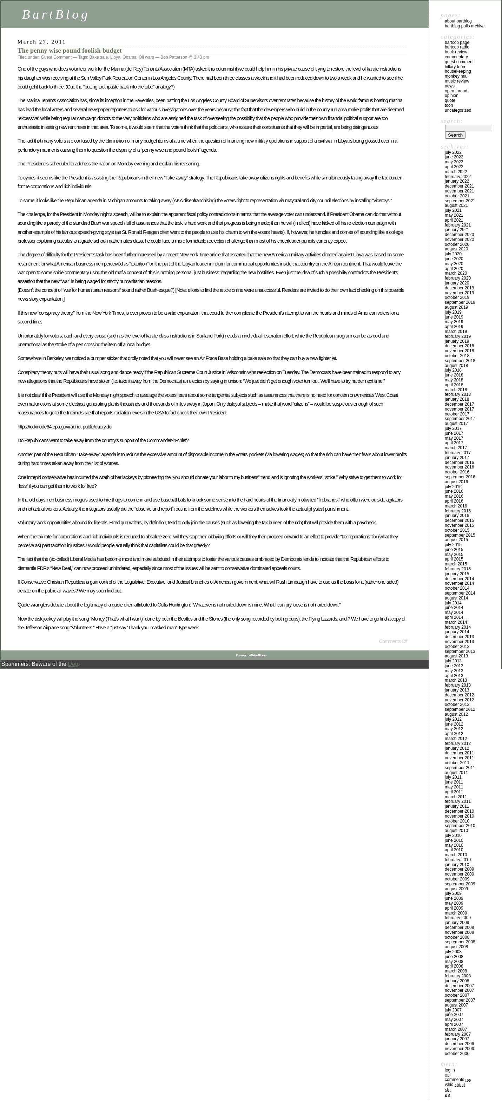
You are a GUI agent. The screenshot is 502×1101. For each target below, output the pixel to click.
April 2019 (454, 326)
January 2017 (457, 457)
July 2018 (453, 370)
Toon (449, 105)
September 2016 (460, 476)
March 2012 (456, 738)
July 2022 (453, 152)
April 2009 (454, 908)
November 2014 (459, 583)
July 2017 (453, 428)
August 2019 (456, 307)
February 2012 (458, 743)
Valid (455, 1084)
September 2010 (460, 825)
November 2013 (459, 641)
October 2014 (457, 588)
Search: (452, 120)
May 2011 (454, 787)
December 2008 (459, 927)
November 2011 (459, 757)
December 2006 (459, 1043)
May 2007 (454, 1019)
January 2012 (457, 748)
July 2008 (453, 951)
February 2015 (458, 568)
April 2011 (454, 791)
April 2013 (454, 675)
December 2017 (459, 404)
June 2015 (454, 549)
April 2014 (454, 617)
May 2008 (454, 961)
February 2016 (458, 511)
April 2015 (454, 559)
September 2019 (460, 302)
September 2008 (460, 941)
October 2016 (457, 472)
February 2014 (458, 627)
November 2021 (459, 191)
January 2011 (457, 806)
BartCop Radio (457, 47)
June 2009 (454, 898)
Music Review (457, 81)
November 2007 (459, 990)
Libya (115, 57)
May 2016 (454, 496)
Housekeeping (458, 71)
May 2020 (454, 263)
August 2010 (456, 830)
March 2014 (456, 622)
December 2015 (459, 520)
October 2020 (457, 244)
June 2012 (454, 724)
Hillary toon (455, 66)
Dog (73, 664)
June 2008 (454, 956)
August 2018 (456, 365)
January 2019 (457, 341)
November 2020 (459, 239)
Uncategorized (458, 110)
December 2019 (459, 288)
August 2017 (456, 423)
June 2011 (454, 782)
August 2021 (456, 205)
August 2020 (456, 249)
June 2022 (454, 157)
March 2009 (456, 913)
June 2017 (454, 433)
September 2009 (460, 884)
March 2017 (456, 447)
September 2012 (460, 709)
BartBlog (56, 14)
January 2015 (457, 573)
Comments (458, 1079)
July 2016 (453, 486)
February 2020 (458, 278)
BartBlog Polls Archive (464, 26)
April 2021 (454, 220)
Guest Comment (56, 57)
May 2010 (454, 845)
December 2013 (459, 636)
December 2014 (459, 578)
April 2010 (454, 849)
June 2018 (454, 375)
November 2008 (459, 932)
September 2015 (460, 535)
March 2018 (456, 389)
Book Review (456, 52)
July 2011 (453, 777)
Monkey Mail (456, 76)
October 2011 (457, 762)
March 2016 (456, 506)
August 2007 (456, 1005)
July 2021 (453, 210)
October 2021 (457, 196)
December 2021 (459, 186)
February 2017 (458, 452)
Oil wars (146, 57)
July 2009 (453, 893)
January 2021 (457, 229)
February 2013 (458, 685)
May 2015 (454, 554)
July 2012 (453, 719)
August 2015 (456, 539)
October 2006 (457, 1053)
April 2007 (454, 1024)
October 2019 (457, 297)
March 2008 (456, 971)
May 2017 (454, 438)
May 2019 (454, 321)
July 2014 (453, 603)
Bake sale (99, 57)
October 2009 (457, 879)
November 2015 (459, 525)
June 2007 (454, 1014)
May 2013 (454, 670)
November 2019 (459, 292)
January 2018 (457, 399)
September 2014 (460, 593)
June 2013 (454, 665)
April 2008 (454, 966)
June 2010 (454, 840)
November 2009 (459, 874)
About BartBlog (458, 21)
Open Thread (456, 91)
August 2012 (456, 714)
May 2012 (454, 728)
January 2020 (457, 283)
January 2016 (457, 515)
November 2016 (459, 467)
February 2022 (458, 176)
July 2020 (453, 253)
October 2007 (457, 995)
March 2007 (456, 1029)
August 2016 (456, 481)
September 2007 (460, 1000)
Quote (450, 100)
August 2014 (456, 598)
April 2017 (454, 442)
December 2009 (459, 869)
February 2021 (458, 225)
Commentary (456, 56)
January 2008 (457, 980)
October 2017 (457, 414)
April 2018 (454, 384)
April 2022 (454, 166)
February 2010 (458, 859)
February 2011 (458, 801)
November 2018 (459, 350)
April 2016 (454, 501)
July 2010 (453, 835)
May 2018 (454, 380)
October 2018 (457, 355)
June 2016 (454, 491)
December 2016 (459, 462)
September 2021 (460, 200)
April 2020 (454, 268)
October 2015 (457, 530)
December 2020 (459, 234)
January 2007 (457, 1038)
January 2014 (457, 631)
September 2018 (460, 360)
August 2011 (456, 772)
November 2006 (459, 1048)
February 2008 (458, 976)
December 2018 (459, 345)
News (450, 86)
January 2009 (457, 922)
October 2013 (457, 646)
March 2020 (456, 273)
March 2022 (456, 171)
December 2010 (459, 811)
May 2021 (454, 215)
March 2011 (456, 796)
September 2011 (460, 767)
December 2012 (459, 695)
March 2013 (456, 680)
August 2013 (456, 656)
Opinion (451, 95)
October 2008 (457, 937)
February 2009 (458, 917)
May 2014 (454, 612)
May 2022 (454, 161)
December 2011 (459, 753)
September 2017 (460, 418)
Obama (129, 57)
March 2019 (456, 331)
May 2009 (454, 903)
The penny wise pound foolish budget (70, 50)
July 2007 (453, 1010)
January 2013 (457, 690)
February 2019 (458, 336)
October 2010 (457, 821)
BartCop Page (457, 42)
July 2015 (453, 544)
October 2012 (457, 704)
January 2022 (457, 181)
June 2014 (454, 607)
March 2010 (456, 854)
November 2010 (459, 816)
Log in (450, 1070)
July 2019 (453, 312)
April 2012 (454, 733)
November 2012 (459, 699)
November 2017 (459, 409)
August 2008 (456, 946)
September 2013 (460, 651)
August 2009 (456, 888)
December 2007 (459, 985)
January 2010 (457, 864)
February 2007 (458, 1034)
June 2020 (454, 258)
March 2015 (456, 564)
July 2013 (453, 660)
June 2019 (454, 317)
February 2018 (458, 394)
